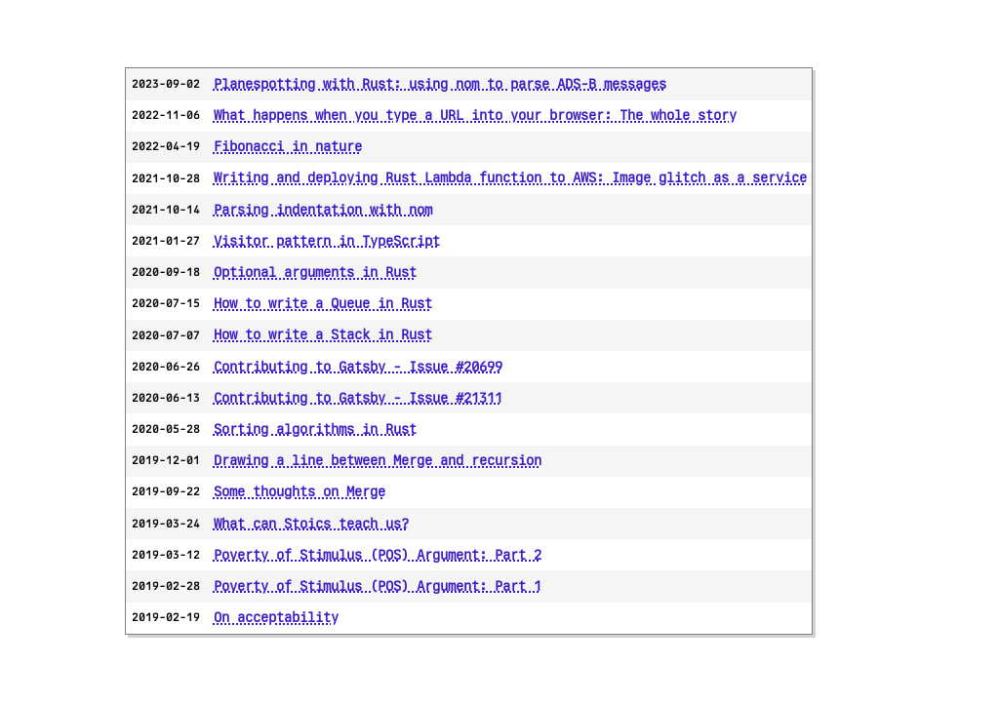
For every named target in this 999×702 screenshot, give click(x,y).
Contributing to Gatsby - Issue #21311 (358, 398)
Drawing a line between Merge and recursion (377, 460)
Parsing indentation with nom (323, 209)
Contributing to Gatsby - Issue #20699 (358, 366)
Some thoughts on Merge (299, 491)
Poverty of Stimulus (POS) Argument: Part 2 (377, 555)
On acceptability (276, 617)
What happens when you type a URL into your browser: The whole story (475, 115)
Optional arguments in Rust (315, 272)
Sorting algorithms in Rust (315, 429)
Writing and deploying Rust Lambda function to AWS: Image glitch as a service (510, 177)
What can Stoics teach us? (311, 523)
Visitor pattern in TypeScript (327, 241)
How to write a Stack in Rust (323, 334)
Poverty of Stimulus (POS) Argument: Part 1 (377, 586)
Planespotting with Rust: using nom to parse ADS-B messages (440, 84)
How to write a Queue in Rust (323, 303)
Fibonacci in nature (288, 146)
